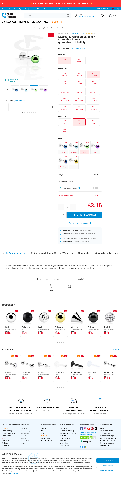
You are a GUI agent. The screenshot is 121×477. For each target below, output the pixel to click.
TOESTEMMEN (108, 460)
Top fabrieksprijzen (25, 9)
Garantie (63, 436)
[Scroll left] (117, 252)
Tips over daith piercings (107, 443)
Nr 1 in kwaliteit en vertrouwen (45, 9)
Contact (102, 428)
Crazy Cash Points (66, 438)
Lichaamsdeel (9, 22)
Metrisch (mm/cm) (102, 9)
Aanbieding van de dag (9, 433)
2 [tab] (59, 343)
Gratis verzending (64, 9)
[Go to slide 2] (24, 112)
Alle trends (115, 350)
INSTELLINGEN (108, 466)
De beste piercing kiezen (107, 440)
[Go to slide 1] (22, 112)
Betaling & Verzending (67, 431)
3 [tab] (61, 343)
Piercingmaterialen (105, 433)
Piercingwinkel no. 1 (8, 9)
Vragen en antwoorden (106, 431)
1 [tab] (57, 343)
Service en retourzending (68, 433)
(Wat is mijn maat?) (78, 48)
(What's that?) (19, 101)
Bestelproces (64, 428)
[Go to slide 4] (27, 112)
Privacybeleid (14, 473)
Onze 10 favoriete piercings (108, 438)
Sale (3, 438)
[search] (44, 15)
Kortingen (5, 443)
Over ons (63, 440)
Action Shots (64, 443)
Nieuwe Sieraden (7, 436)
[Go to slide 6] (31, 112)
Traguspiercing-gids (106, 445)
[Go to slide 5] (29, 112)
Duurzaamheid (64, 445)
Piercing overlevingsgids (107, 436)
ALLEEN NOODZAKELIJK (107, 471)
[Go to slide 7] (33, 112)
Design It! (57, 22)
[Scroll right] (3, 252)
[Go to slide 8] (35, 112)
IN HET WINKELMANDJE (85, 215)
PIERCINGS (24, 22)
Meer (46, 22)
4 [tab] (64, 343)
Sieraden (36, 22)
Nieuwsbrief (5, 445)
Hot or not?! (5, 440)
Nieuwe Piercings (7, 431)
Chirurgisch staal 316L (77, 33)
